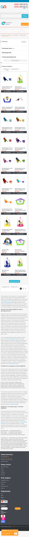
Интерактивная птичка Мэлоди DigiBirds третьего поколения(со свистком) (20, 148)
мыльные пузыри (14, 404)
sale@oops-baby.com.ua (7, 458)
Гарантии (2, 470)
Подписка (2, 488)
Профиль (2, 484)
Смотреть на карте (4, 461)
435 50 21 (21, 6)
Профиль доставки (4, 486)
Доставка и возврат (4, 466)
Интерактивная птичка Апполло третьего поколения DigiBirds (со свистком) (7, 87)
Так (15, 533)
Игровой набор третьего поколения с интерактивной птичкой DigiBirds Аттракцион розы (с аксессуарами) (20, 250)
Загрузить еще (13, 281)
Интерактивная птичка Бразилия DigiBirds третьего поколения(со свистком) (20, 168)
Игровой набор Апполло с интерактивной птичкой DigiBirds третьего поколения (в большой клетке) (7, 270)
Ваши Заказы (3, 482)
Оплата (2, 468)
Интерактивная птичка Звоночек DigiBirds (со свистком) (7, 209)
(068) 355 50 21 (19, 526)
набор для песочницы (14, 363)
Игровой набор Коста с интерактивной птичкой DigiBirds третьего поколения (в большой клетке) (20, 230)
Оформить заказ (25, 24)
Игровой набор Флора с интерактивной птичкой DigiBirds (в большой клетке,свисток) (20, 270)
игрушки (5, 300)
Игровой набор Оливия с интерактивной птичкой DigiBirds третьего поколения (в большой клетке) (7, 230)
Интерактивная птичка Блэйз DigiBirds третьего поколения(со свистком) (7, 189)
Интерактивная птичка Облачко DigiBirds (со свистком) (20, 189)
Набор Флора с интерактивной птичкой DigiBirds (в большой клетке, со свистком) (20, 87)
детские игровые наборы (9, 302)
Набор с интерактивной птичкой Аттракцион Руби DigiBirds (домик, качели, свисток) (7, 107)
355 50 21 (21, 4)
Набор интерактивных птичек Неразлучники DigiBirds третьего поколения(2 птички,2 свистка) (20, 107)
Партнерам (3, 472)
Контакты (3, 474)
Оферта (2, 497)
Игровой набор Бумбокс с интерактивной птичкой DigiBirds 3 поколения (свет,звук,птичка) (7, 250)
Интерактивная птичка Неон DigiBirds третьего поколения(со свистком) (7, 148)
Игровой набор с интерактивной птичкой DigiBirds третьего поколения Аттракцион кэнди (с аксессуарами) (20, 209)
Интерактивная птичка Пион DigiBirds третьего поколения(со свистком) (20, 128)
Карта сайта (3, 499)
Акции (2, 495)
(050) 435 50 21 (25, 526)
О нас (2, 493)
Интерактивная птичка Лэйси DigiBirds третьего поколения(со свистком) (7, 168)
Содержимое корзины (5, 480)
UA (27, 8)
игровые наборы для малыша (14, 338)
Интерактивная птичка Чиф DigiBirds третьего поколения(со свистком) (7, 128)
